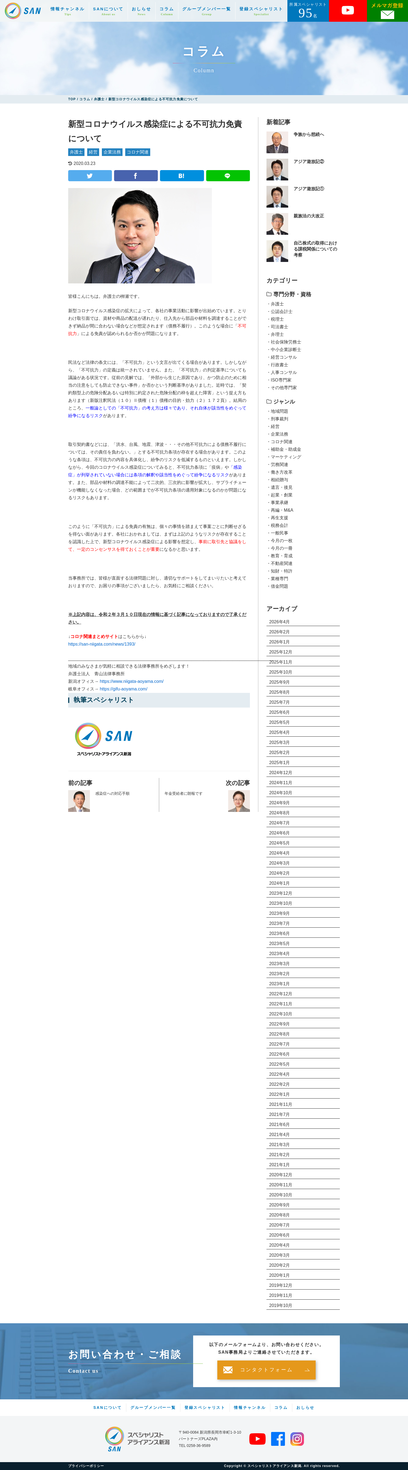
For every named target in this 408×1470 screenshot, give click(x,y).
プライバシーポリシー (86, 1466)
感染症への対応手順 (112, 793)
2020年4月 (279, 1245)
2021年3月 (279, 1144)
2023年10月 (280, 903)
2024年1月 (279, 883)
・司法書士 (277, 326)
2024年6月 (279, 833)
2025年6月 (279, 712)
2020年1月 (279, 1275)
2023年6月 (279, 933)
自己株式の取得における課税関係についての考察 (315, 249)
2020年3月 (279, 1255)
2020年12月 (280, 1174)
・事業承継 (277, 502)
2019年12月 (280, 1285)
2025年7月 (279, 702)
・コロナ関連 (279, 441)
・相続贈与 (277, 479)
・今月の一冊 (279, 548)
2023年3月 (279, 963)
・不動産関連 (279, 563)
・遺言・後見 (279, 487)
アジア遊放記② (309, 161)
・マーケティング (283, 457)
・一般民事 (277, 533)
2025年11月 (280, 662)
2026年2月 (279, 632)
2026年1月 (279, 642)
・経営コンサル (281, 357)
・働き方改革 (279, 472)
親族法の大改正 (309, 216)
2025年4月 (279, 732)
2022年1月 (279, 1094)
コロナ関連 (138, 152)
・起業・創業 (279, 495)
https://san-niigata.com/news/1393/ (101, 644)
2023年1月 (279, 983)
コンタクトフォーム (266, 1370)
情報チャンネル (68, 11)
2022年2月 (279, 1084)
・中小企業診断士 (283, 349)
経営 (93, 152)
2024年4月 (279, 853)
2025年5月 (279, 722)
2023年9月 (279, 913)
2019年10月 (280, 1305)
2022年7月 (279, 1044)
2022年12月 (280, 994)
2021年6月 (279, 1124)
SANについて (108, 11)
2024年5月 (279, 843)
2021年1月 (279, 1164)
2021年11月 (280, 1104)
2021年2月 (279, 1154)
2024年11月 (280, 782)
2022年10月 (280, 1014)
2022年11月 (280, 1004)
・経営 (273, 426)
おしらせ (141, 11)
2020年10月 (280, 1195)
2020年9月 (279, 1205)
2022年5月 (279, 1064)
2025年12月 (280, 652)
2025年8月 (279, 692)
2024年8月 (279, 813)
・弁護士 (275, 304)
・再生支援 (277, 517)
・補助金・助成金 (283, 449)
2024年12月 (280, 772)
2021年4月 (279, 1134)
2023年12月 (280, 893)
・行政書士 (277, 364)
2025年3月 (279, 742)
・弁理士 (275, 334)
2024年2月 (279, 873)
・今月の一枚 (279, 540)
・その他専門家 (281, 387)
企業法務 (112, 152)
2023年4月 (279, 953)
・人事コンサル (281, 372)
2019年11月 (280, 1295)
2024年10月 (280, 792)
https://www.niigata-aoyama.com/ (132, 681)
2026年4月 (279, 622)
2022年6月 (279, 1054)
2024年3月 (279, 863)
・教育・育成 (279, 555)
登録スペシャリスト (261, 11)
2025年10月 (280, 672)
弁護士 (76, 152)
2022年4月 (279, 1074)
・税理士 (275, 319)
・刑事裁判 (277, 419)
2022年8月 (279, 1034)
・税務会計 (277, 525)
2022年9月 (279, 1024)
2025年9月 (279, 682)
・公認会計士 (279, 311)
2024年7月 (279, 823)
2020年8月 (279, 1215)
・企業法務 (277, 434)
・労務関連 (277, 464)
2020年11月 (280, 1185)
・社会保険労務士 (283, 342)
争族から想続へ (309, 134)
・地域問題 (277, 411)
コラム (166, 11)
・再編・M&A (279, 510)
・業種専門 (277, 578)
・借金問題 (277, 586)
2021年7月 (279, 1114)
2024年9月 (279, 802)
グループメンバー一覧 (206, 11)
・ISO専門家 (278, 380)
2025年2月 (279, 752)
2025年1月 (279, 762)
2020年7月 (279, 1225)
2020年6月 (279, 1235)
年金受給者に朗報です (184, 793)
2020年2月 (279, 1265)
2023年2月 (279, 973)
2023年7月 (279, 923)
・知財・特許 (279, 571)
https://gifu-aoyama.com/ (123, 689)
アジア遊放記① (309, 188)
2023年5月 (279, 943)
